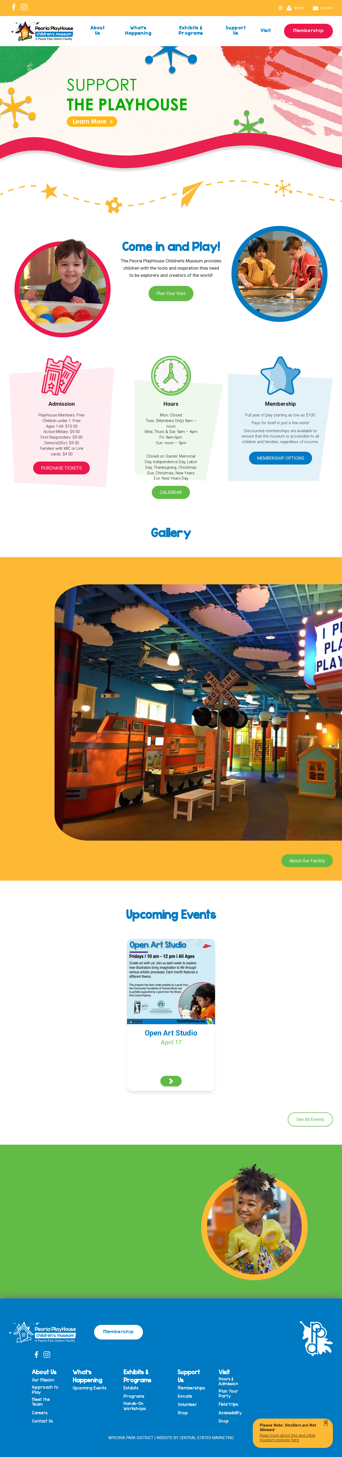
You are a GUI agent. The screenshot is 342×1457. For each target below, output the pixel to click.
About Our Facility (307, 860)
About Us (97, 30)
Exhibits (130, 1388)
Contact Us (42, 1421)
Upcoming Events (89, 1388)
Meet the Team (41, 1402)
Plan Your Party (228, 1394)
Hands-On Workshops (134, 1406)
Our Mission (43, 1380)
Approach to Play (45, 1390)
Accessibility (230, 1412)
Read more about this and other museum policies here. (288, 1437)
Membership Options (280, 458)
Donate (185, 1396)
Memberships (191, 1388)
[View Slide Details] (171, 121)
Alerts (295, 8)
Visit (266, 30)
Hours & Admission (228, 1381)
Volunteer (187, 1404)
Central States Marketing (207, 1437)
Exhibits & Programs (190, 30)
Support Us (236, 30)
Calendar (171, 492)
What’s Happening (138, 30)
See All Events (310, 1119)
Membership (308, 30)
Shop (183, 1412)
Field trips (228, 1404)
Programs (133, 1396)
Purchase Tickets (61, 468)
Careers (323, 8)
